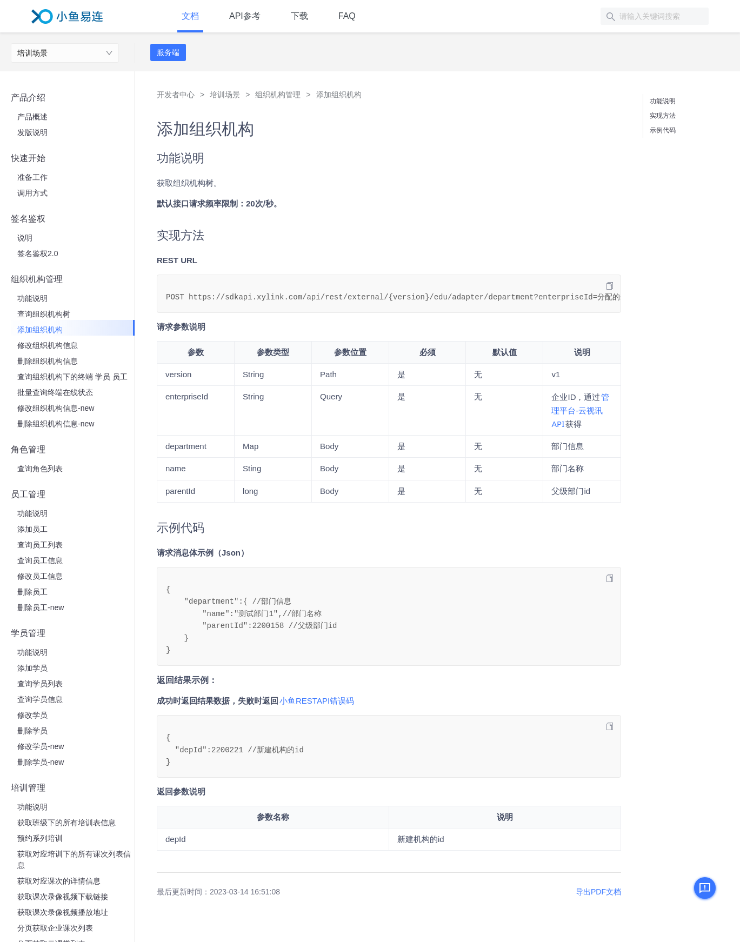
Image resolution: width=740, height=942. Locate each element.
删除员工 (32, 591)
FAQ (347, 16)
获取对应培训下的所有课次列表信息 (74, 860)
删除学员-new (40, 762)
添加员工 (32, 529)
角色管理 (28, 449)
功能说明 (32, 298)
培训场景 (32, 53)
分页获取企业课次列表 (55, 928)
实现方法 (663, 115)
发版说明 (32, 132)
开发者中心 (176, 94)
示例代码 (663, 130)
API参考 (245, 16)
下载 (299, 16)
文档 (190, 16)
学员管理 (28, 633)
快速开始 (28, 158)
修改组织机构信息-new (55, 408)
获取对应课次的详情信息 (59, 881)
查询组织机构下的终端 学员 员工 (72, 376)
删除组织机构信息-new (55, 423)
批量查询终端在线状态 (55, 392)
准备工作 (32, 177)
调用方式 (32, 193)
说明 (24, 237)
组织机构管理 (37, 279)
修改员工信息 (40, 576)
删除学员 (32, 730)
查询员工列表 (40, 544)
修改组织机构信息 (47, 345)
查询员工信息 (40, 560)
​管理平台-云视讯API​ (580, 410)
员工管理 (28, 494)
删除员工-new (40, 607)
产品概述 (32, 116)
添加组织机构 (40, 329)
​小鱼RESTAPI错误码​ (316, 700)
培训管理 (28, 787)
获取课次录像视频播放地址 (62, 912)
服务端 (168, 52)
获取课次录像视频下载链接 (62, 896)
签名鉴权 (28, 218)
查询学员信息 (40, 699)
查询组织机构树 (43, 314)
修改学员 (32, 715)
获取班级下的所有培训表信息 (66, 822)
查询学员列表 (40, 683)
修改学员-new (40, 746)
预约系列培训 (40, 838)
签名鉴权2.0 (37, 253)
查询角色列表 (40, 468)
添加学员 (32, 668)
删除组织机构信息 (47, 361)
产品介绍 (28, 97)
